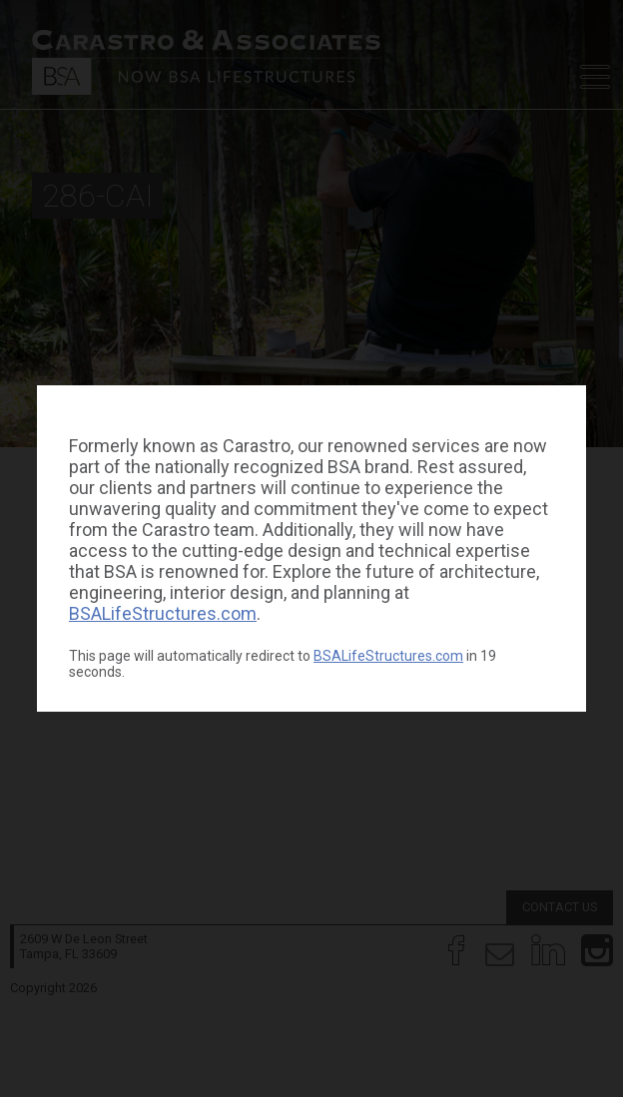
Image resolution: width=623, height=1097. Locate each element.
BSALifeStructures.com (163, 613)
